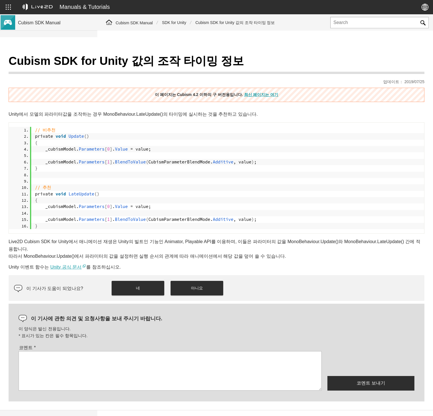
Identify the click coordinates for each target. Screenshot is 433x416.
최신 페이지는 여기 (310, 80)
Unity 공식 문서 (163, 252)
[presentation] (370, 349)
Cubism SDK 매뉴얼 (37, 63)
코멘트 (124, 333)
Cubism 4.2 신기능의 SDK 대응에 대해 (53, 81)
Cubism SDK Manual (134, 23)
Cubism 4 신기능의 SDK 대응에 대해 (51, 72)
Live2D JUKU (321, 405)
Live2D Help (357, 405)
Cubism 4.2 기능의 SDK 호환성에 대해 (53, 90)
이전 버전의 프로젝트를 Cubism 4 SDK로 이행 (55, 102)
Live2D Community (399, 405)
